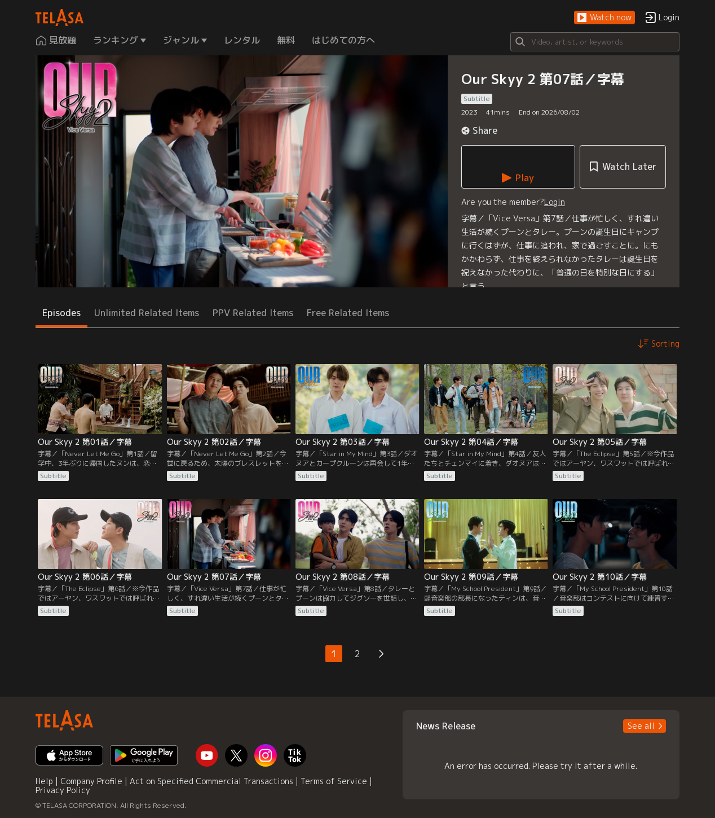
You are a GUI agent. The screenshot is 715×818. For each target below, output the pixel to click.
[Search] (594, 41)
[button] (604, 18)
